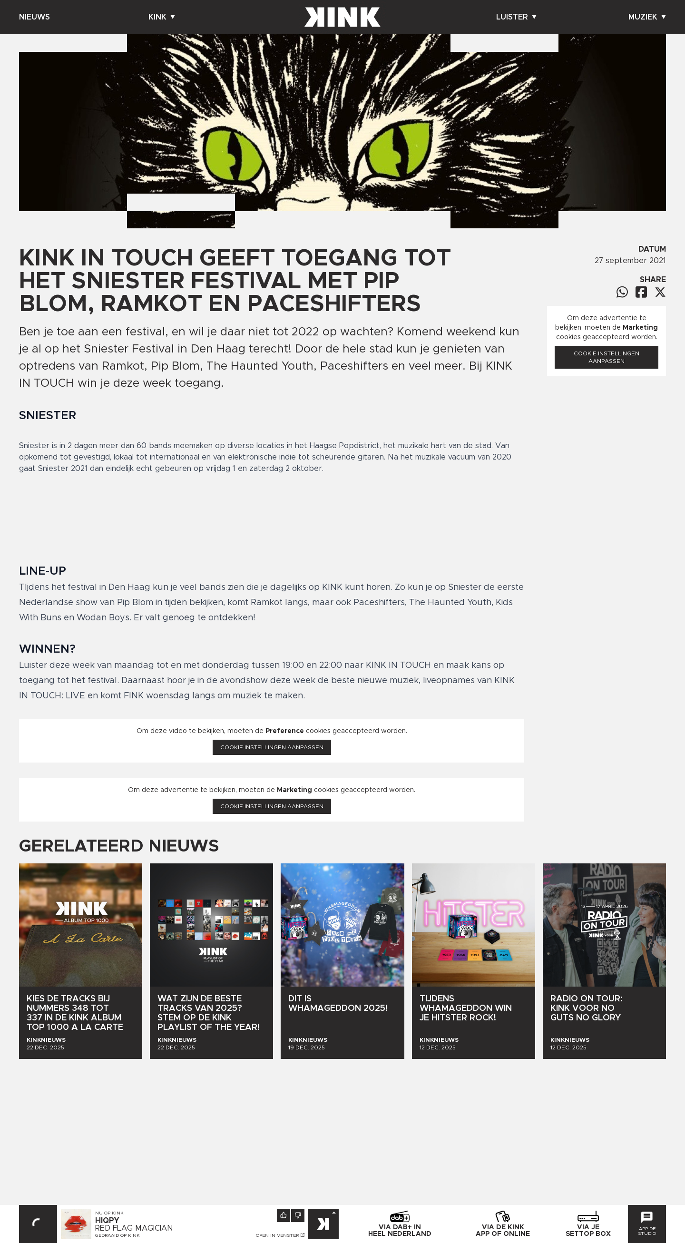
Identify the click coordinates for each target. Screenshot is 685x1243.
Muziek (647, 17)
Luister (516, 17)
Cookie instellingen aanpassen (271, 747)
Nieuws (34, 17)
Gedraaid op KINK (117, 1235)
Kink (161, 17)
